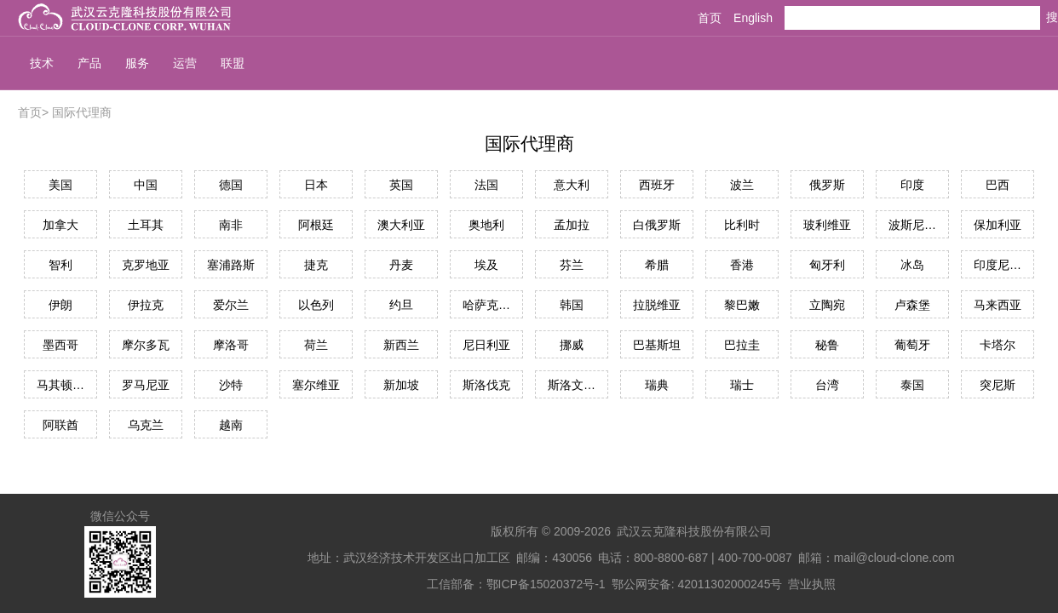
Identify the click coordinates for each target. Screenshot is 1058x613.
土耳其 (146, 225)
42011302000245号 (729, 584)
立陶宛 (827, 305)
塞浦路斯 (231, 265)
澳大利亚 (401, 225)
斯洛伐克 (486, 385)
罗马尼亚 (146, 385)
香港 (742, 265)
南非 (231, 225)
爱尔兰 (231, 305)
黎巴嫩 (742, 305)
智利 (60, 265)
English (753, 18)
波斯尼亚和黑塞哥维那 (912, 225)
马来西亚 (997, 305)
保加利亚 (997, 225)
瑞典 (657, 385)
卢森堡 (912, 305)
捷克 (316, 265)
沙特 (231, 385)
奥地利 (486, 225)
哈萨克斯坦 (486, 305)
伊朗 (60, 305)
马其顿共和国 (60, 385)
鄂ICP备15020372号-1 (546, 584)
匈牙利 (827, 265)
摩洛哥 (231, 345)
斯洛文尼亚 (571, 385)
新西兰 (401, 345)
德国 (231, 185)
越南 (231, 425)
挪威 (572, 345)
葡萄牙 (912, 345)
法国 (486, 185)
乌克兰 (146, 425)
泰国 (912, 385)
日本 (316, 185)
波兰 (742, 185)
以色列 (316, 305)
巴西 (997, 185)
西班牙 (657, 185)
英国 (401, 185)
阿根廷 (316, 225)
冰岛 (912, 265)
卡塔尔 (997, 345)
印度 (912, 185)
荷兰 (316, 345)
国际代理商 (82, 112)
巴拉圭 (742, 345)
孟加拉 (571, 225)
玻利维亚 (827, 225)
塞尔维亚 (316, 385)
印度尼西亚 (997, 265)
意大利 (571, 185)
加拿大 (60, 225)
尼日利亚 (486, 345)
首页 (710, 18)
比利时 (742, 225)
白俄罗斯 (657, 225)
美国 (60, 185)
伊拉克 (146, 305)
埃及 (486, 265)
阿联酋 (60, 425)
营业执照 (812, 584)
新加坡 (401, 385)
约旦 (401, 305)
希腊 (657, 265)
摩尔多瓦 (146, 345)
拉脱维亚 (657, 305)
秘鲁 (827, 345)
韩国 (572, 305)
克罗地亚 (146, 265)
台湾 (827, 385)
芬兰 (572, 265)
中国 (146, 185)
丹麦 (401, 265)
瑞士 (742, 385)
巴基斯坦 (657, 345)
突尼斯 (997, 385)
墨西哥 (60, 345)
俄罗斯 (827, 185)
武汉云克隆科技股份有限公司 (694, 531)
